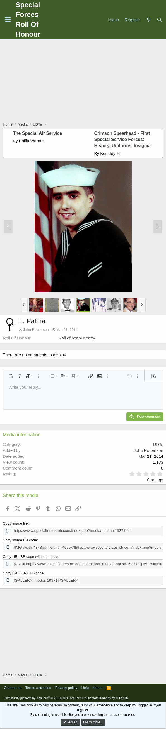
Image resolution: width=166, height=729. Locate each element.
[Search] (159, 20)
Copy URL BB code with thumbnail (30, 556)
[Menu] (7, 20)
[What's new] (148, 20)
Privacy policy (66, 687)
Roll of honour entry (77, 338)
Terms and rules (38, 687)
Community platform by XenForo (45, 697)
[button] (24, 305)
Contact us (12, 687)
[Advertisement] (84, 81)
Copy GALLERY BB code (23, 572)
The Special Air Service (37, 133)
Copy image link (16, 523)
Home (98, 687)
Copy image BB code (20, 540)
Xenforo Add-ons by (108, 697)
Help (85, 687)
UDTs (158, 444)
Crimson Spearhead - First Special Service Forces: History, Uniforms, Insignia (122, 139)
